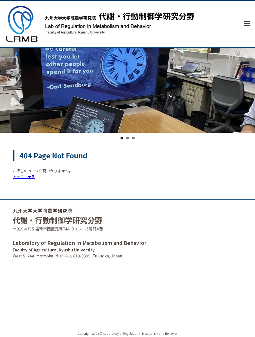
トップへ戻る (24, 176)
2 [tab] (127, 138)
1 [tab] (122, 138)
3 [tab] (133, 138)
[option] (127, 95)
